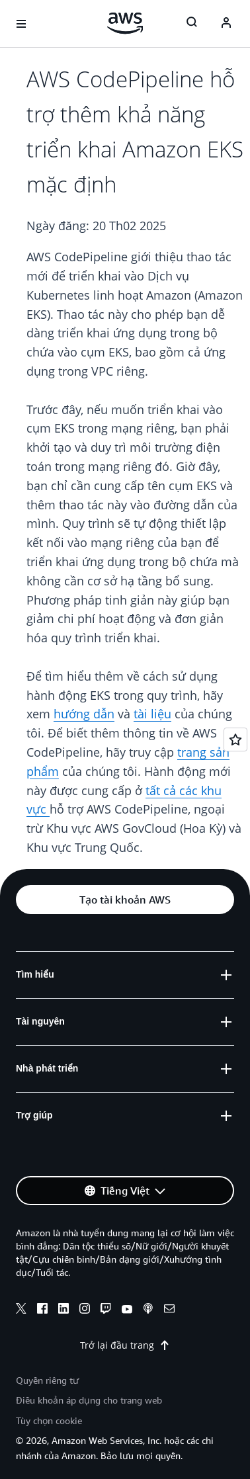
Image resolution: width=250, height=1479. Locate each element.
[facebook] (42, 1310)
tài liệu (152, 714)
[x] (21, 1310)
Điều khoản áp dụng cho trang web (89, 1400)
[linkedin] (63, 1310)
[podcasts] (148, 1310)
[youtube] (127, 1310)
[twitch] (106, 1310)
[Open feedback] (235, 739)
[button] (125, 899)
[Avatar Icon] (226, 24)
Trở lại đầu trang (125, 1345)
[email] (169, 1310)
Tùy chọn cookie (49, 1420)
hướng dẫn (84, 714)
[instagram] (84, 1310)
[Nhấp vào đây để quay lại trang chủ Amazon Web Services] (125, 23)
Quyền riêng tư (47, 1380)
